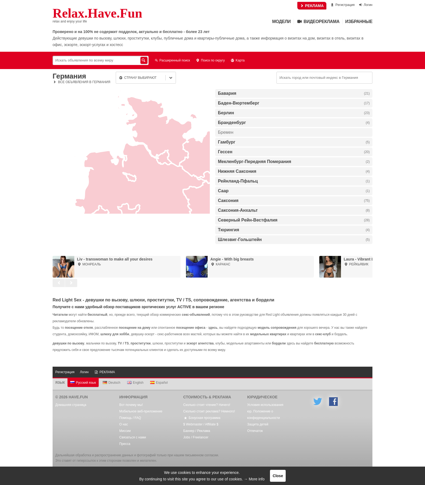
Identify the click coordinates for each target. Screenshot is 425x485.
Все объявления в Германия (81, 82)
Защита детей (257, 424)
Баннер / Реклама (196, 431)
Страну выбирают (138, 78)
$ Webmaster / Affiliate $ (200, 424)
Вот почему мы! (131, 405)
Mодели (281, 21)
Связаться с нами (132, 437)
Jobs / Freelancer (195, 437)
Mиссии (125, 431)
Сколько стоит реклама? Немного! (209, 411)
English (135, 383)
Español (159, 383)
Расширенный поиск (172, 60)
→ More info (254, 479)
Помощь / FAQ (130, 418)
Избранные (358, 21)
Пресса (124, 444)
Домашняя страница (70, 405)
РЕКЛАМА (312, 6)
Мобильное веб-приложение (140, 411)
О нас (123, 424)
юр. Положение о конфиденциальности (263, 414)
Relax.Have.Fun (97, 13)
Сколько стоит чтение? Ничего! (206, 405)
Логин (365, 5)
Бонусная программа (201, 418)
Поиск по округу (210, 60)
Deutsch (111, 383)
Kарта (237, 60)
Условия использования (265, 405)
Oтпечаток (255, 431)
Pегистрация (342, 5)
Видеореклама (318, 21)
